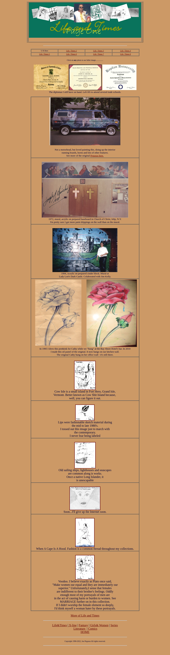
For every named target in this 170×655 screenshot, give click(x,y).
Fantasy (83, 625)
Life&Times (59, 625)
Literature (79, 628)
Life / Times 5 (44, 54)
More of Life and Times (85, 615)
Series (114, 625)
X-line (72, 625)
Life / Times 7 (98, 54)
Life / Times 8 (125, 54)
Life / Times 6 (71, 54)
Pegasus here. (97, 155)
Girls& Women (99, 625)
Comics (92, 628)
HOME (85, 632)
